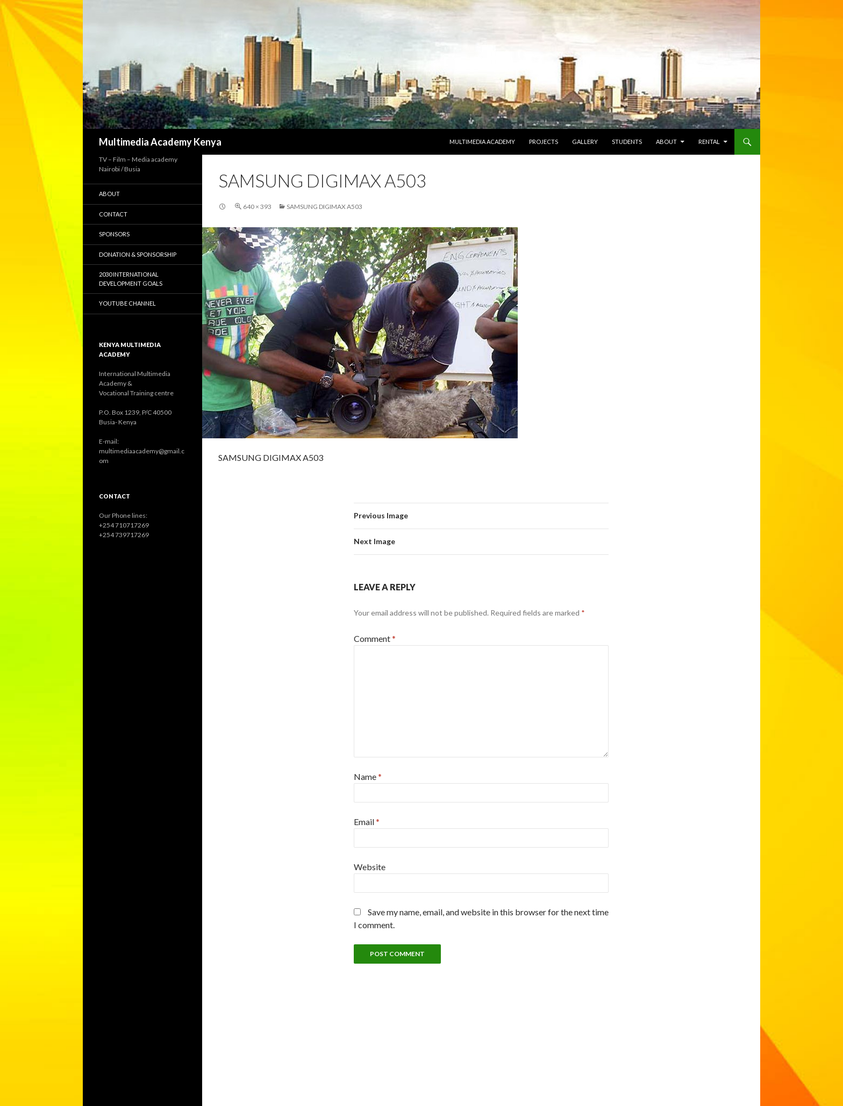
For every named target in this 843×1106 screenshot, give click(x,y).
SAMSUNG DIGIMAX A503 (324, 207)
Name (368, 776)
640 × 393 (257, 207)
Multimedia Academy (482, 141)
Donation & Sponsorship (137, 254)
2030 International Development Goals (130, 279)
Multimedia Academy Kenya (160, 142)
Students (627, 141)
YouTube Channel (127, 303)
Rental (709, 141)
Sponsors (114, 233)
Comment (375, 638)
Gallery (585, 141)
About (666, 141)
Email (367, 821)
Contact (113, 214)
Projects (543, 141)
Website (369, 867)
